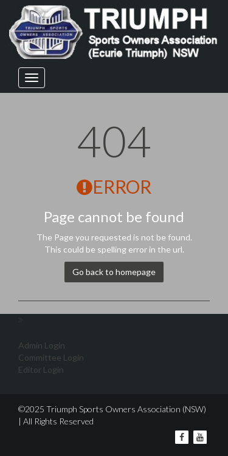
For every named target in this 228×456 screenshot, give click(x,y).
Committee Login (51, 357)
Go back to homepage (114, 272)
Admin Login (41, 345)
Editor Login (41, 369)
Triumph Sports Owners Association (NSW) (125, 409)
